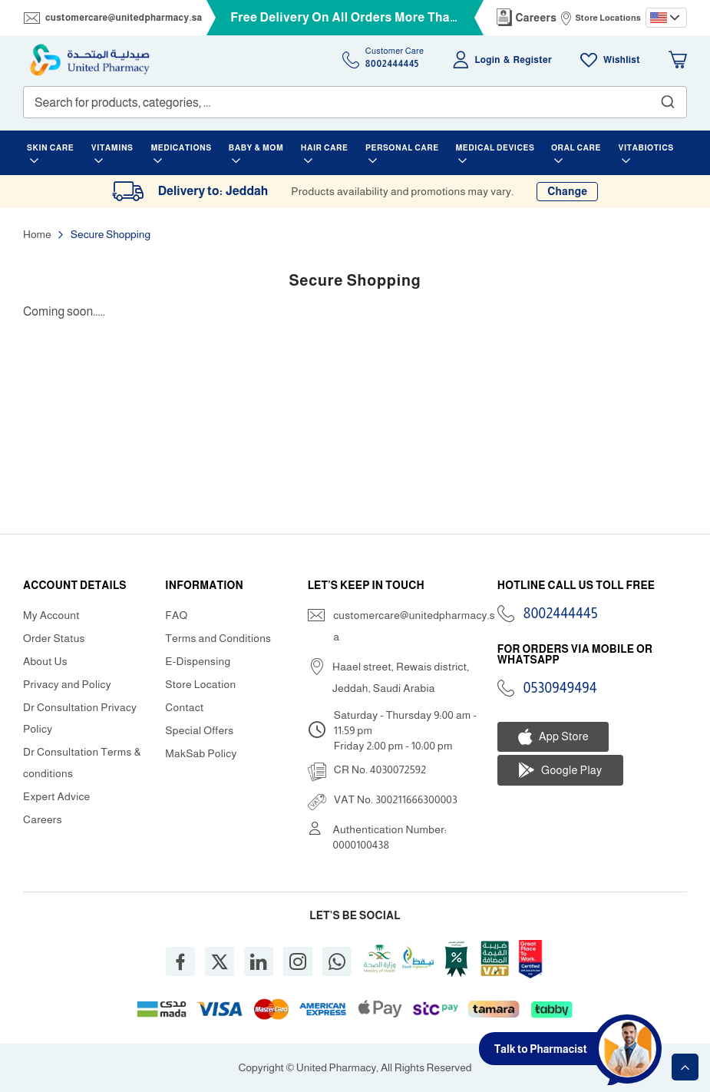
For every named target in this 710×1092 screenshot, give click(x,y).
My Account (51, 615)
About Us (45, 661)
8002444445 (560, 613)
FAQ (176, 615)
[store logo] (90, 59)
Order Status (54, 638)
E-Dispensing (197, 661)
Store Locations (608, 17)
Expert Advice (57, 796)
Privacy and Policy (67, 684)
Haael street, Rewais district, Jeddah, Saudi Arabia (400, 677)
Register (533, 60)
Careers (536, 18)
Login (487, 60)
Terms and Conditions (218, 638)
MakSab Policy (200, 753)
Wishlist (621, 60)
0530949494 (560, 688)
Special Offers (199, 730)
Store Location (200, 684)
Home (38, 234)
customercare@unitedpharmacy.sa (123, 17)
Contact (184, 707)
